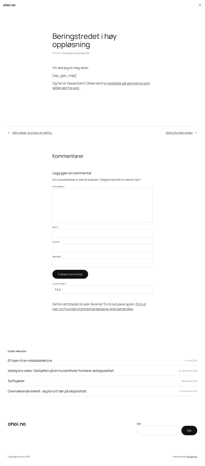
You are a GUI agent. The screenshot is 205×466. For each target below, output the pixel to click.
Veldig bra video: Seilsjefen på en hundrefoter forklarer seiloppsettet (61, 371)
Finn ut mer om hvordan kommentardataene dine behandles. (99, 306)
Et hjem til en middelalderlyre (30, 361)
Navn (55, 227)
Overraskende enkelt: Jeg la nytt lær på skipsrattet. (47, 391)
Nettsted (56, 256)
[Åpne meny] (200, 5)
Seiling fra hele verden (179, 133)
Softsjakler (16, 381)
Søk (138, 423)
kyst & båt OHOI (81, 52)
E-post (56, 241)
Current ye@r (59, 283)
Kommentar (58, 186)
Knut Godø (68, 52)
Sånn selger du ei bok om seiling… (32, 133)
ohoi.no (9, 5)
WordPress (192, 456)
